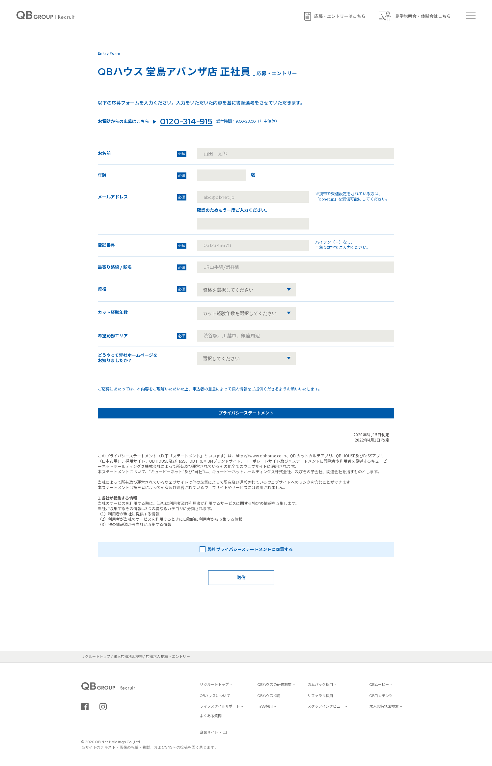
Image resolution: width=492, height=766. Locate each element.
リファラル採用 (320, 695)
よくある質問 (211, 716)
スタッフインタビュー (326, 706)
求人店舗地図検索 (383, 706)
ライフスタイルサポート (220, 706)
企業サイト (209, 732)
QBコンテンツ (381, 695)
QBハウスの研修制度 (274, 684)
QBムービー (379, 684)
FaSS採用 (265, 706)
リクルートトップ (214, 684)
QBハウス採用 (269, 695)
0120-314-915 (186, 121)
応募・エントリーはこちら (340, 16)
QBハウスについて (215, 695)
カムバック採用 (320, 684)
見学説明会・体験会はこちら (423, 16)
